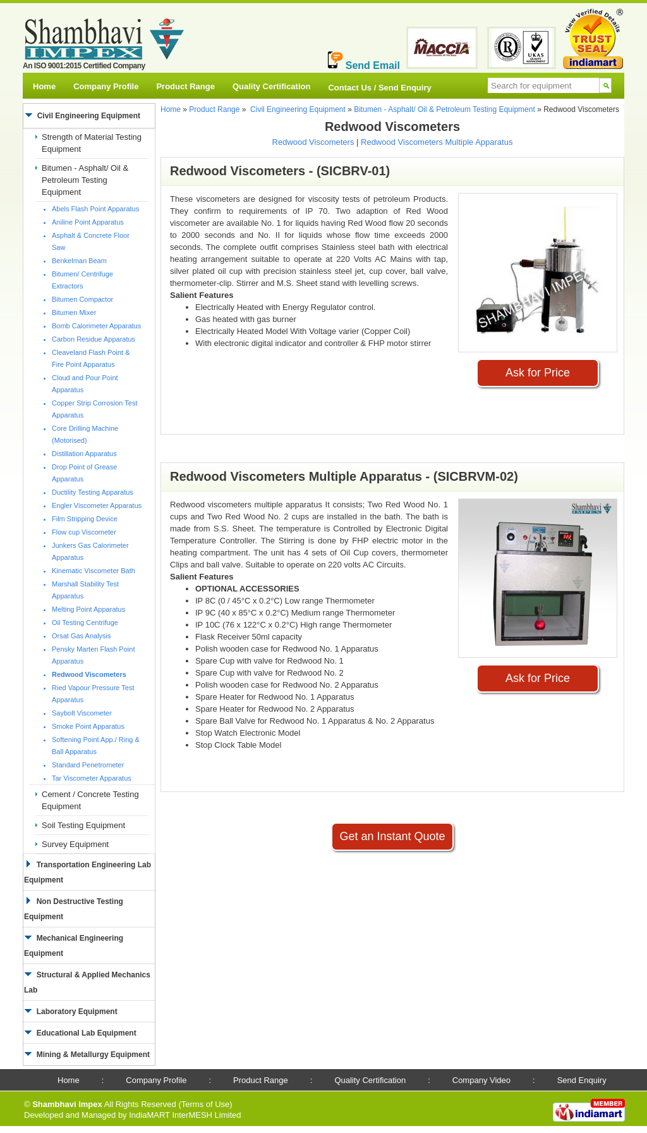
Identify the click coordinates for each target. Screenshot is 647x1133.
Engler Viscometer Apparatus (97, 505)
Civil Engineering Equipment (298, 109)
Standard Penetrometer (88, 765)
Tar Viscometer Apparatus (91, 778)
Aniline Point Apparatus (88, 222)
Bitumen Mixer (74, 312)
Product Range (185, 86)
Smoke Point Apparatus (88, 726)
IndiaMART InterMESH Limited (185, 1115)
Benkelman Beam (79, 260)
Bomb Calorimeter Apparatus (96, 326)
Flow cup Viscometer (84, 532)
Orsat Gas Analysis (81, 636)
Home (44, 86)
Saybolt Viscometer (82, 713)
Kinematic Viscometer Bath (93, 570)
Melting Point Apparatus (88, 609)
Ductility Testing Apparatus (92, 492)
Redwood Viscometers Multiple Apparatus (436, 142)
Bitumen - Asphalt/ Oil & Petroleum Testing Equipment (85, 180)
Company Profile (105, 86)
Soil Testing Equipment (83, 825)
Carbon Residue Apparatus (93, 339)
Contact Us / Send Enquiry (379, 87)
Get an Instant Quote (392, 836)
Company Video (481, 1080)
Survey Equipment (75, 844)
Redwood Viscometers (313, 142)
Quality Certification (272, 86)
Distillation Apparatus (84, 453)
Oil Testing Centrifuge (85, 622)
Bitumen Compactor (82, 299)
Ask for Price (537, 372)
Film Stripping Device (85, 519)
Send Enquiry (582, 1080)
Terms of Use (205, 1104)
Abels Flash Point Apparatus (95, 209)
